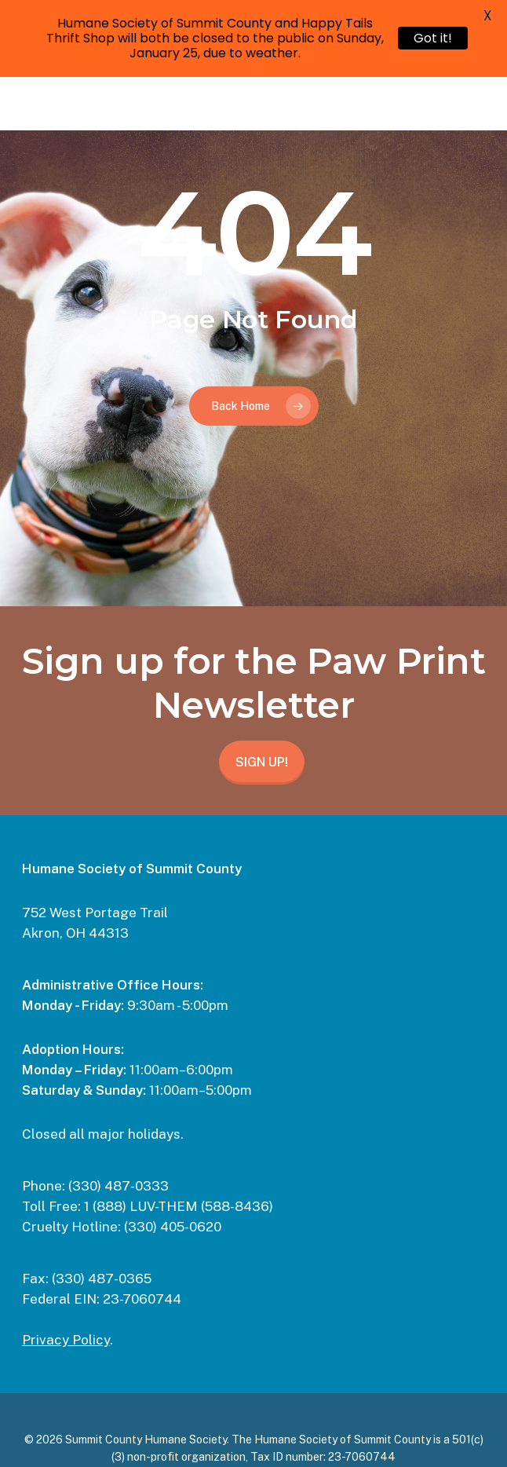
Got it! (433, 38)
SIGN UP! (261, 762)
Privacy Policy (66, 1340)
